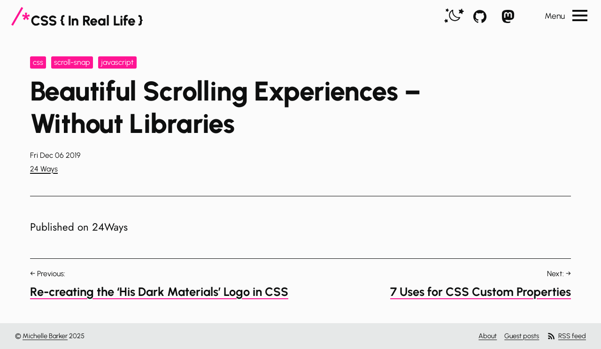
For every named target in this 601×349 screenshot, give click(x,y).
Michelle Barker (45, 336)
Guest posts (521, 336)
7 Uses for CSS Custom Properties (480, 292)
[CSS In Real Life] (77, 16)
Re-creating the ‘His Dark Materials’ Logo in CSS (159, 292)
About (487, 336)
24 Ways (44, 168)
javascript (117, 62)
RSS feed (566, 336)
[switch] (454, 16)
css (38, 62)
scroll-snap (72, 62)
